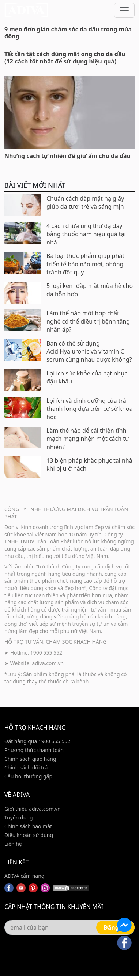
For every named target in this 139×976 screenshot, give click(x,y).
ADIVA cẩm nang (24, 875)
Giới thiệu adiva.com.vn (32, 808)
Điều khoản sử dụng (28, 835)
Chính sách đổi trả (26, 767)
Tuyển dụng (18, 817)
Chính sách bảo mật (28, 826)
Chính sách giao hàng (30, 758)
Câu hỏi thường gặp (28, 776)
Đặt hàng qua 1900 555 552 (37, 741)
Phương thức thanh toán (34, 750)
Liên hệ (13, 843)
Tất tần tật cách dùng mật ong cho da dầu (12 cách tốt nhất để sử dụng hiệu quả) (64, 57)
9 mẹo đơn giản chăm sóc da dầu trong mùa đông (68, 32)
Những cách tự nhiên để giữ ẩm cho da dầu (67, 156)
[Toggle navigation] (124, 10)
